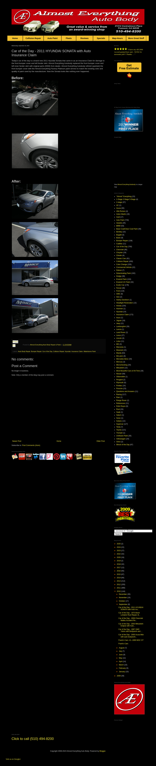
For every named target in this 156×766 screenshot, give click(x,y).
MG (117, 344)
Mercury (119, 362)
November (123, 598)
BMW (118, 226)
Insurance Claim (77, 351)
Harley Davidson (122, 300)
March (121, 665)
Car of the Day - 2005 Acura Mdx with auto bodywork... (131, 636)
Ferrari (118, 288)
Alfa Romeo (120, 211)
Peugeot (119, 380)
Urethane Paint (122, 436)
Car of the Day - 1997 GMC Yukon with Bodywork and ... (130, 630)
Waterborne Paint (90, 351)
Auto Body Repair (24, 351)
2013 (119, 581)
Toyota (118, 430)
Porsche (119, 388)
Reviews (84, 38)
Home (15, 38)
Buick (118, 238)
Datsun (119, 270)
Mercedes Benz (122, 359)
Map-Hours (117, 38)
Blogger (102, 751)
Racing (119, 394)
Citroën (119, 255)
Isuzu (118, 318)
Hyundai (68, 351)
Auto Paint (52, 38)
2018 (119, 564)
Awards (119, 223)
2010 (119, 591)
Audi (118, 217)
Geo (118, 297)
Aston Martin (121, 214)
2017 (119, 568)
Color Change (121, 264)
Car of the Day (47, 351)
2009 (119, 676)
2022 (119, 554)
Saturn (118, 415)
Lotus (118, 341)
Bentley (119, 232)
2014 (119, 578)
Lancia (118, 329)
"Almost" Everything (123, 196)
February (122, 668)
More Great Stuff (136, 38)
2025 (119, 544)
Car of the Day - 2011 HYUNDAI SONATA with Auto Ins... (130, 608)
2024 (119, 547)
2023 (119, 551)
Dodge (118, 276)
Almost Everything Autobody (127, 184)
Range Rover (121, 400)
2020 (119, 557)
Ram (118, 397)
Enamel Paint (121, 279)
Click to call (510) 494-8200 (33, 739)
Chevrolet (120, 250)
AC (117, 205)
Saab (118, 412)
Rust (118, 409)
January (122, 672)
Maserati (119, 350)
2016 (119, 571)
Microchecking (121, 365)
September (123, 604)
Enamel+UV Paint (123, 282)
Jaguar (119, 321)
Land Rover (120, 332)
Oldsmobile (120, 377)
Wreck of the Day (123, 445)
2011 (119, 588)
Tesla (118, 427)
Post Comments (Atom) (31, 445)
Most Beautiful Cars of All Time (128, 371)
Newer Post (16, 441)
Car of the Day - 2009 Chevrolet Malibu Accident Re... (130, 619)
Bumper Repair (36, 351)
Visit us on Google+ (13, 759)
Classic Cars (121, 258)
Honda (118, 306)
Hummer (119, 309)
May (121, 658)
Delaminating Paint (123, 273)
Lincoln (119, 338)
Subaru (119, 421)
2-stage (119, 202)
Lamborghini (121, 326)
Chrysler (119, 253)
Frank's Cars (123, 644)
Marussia (119, 347)
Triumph (119, 433)
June (121, 655)
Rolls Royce (121, 406)
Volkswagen (121, 439)
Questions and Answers (125, 391)
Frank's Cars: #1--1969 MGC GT (131, 640)
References (120, 403)
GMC (118, 294)
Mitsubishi (120, 368)
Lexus (118, 335)
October (122, 601)
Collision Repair (33, 38)
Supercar (119, 424)
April (121, 661)
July (120, 651)
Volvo (118, 442)
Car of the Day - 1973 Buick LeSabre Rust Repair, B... (129, 614)
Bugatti (119, 235)
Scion (118, 418)
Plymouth (119, 383)
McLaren (119, 356)
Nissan (119, 374)
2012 (119, 584)
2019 (119, 561)
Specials (101, 38)
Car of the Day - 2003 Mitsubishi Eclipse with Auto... (130, 625)
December (123, 594)
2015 (119, 574)
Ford (118, 291)
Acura (118, 208)
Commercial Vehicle (124, 267)
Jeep (118, 323)
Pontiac (119, 386)
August (122, 648)
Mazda (118, 353)
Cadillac (119, 244)
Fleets (69, 38)
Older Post (100, 441)
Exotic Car (120, 285)
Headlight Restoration (124, 303)
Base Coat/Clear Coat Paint (127, 229)
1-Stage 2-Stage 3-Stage (125, 199)
